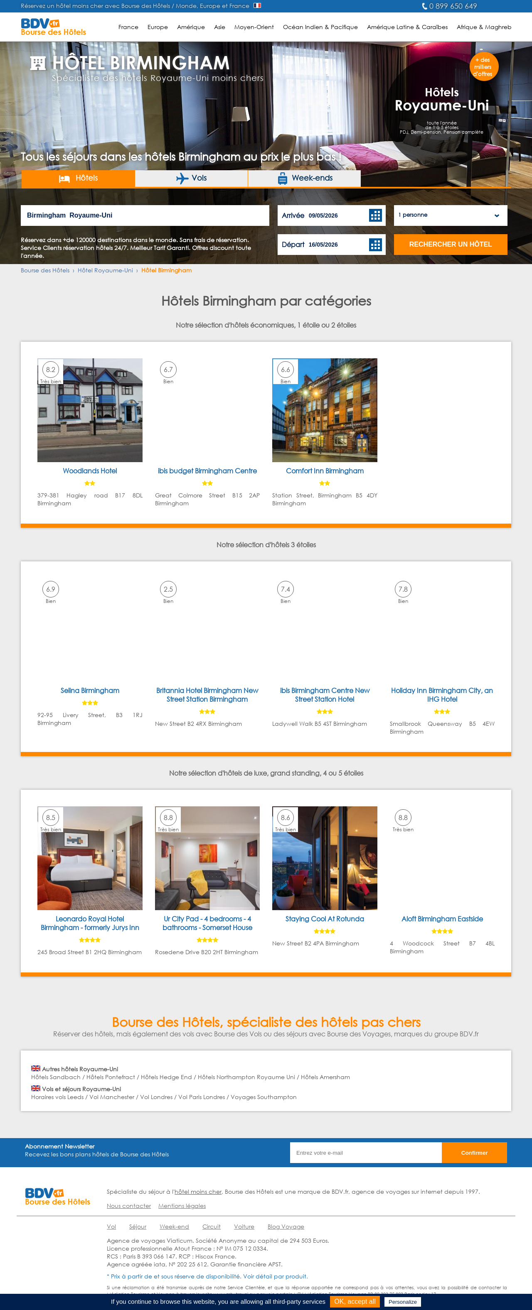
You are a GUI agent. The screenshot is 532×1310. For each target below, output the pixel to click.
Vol (111, 1226)
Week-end (174, 1226)
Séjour (137, 1226)
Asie (219, 27)
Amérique (191, 27)
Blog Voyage (286, 1226)
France (128, 27)
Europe (158, 27)
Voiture (244, 1226)
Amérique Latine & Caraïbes (407, 27)
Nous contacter (129, 1206)
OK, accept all (355, 1301)
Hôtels (78, 178)
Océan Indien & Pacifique (320, 27)
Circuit (211, 1226)
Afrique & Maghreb (484, 27)
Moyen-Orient (254, 27)
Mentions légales (182, 1206)
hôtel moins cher (198, 1191)
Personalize (403, 1302)
